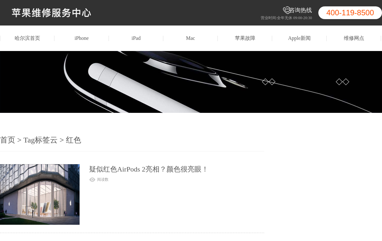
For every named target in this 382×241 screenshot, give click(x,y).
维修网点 (354, 38)
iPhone (81, 38)
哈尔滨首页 (27, 38)
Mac (190, 38)
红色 (73, 140)
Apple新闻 (299, 38)
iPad (135, 38)
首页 (7, 140)
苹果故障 (245, 38)
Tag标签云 (41, 140)
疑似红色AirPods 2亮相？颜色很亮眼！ (149, 169)
